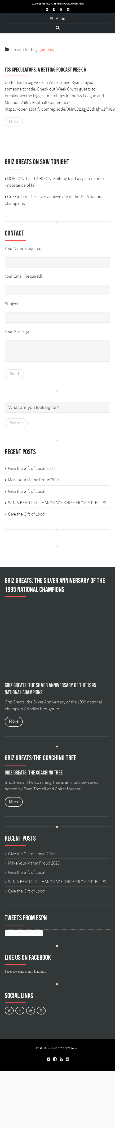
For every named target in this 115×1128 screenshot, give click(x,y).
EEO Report (72, 1048)
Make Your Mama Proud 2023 (34, 480)
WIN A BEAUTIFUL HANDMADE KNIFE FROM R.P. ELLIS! (57, 503)
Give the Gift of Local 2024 (31, 468)
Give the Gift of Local (26, 491)
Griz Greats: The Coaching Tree (34, 773)
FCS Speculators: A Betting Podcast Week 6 (45, 70)
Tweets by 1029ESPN (24, 933)
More (13, 122)
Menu (57, 19)
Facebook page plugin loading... (25, 971)
